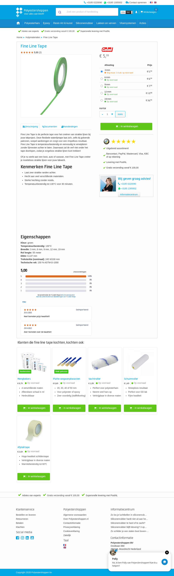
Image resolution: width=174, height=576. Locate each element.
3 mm (119, 71)
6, (149, 78)
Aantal (102, 108)
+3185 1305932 (114, 2)
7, (149, 86)
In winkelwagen (127, 126)
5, (149, 71)
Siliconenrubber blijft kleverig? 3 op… (129, 527)
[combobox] (87, 12)
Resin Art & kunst (62, 23)
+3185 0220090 (94, 2)
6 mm (111, 78)
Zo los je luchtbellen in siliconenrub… (129, 515)
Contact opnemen (136, 2)
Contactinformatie (72, 523)
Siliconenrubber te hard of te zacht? (128, 523)
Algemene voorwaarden (75, 515)
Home (19, 37)
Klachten (20, 527)
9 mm (111, 85)
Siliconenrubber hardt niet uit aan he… (129, 519)
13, (149, 93)
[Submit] (59, 11)
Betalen (19, 523)
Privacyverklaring (71, 527)
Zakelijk (67, 535)
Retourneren (22, 519)
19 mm (111, 100)
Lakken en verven (106, 23)
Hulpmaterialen (33, 37)
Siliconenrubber (84, 23)
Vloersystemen (128, 23)
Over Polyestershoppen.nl (76, 519)
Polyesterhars (32, 23)
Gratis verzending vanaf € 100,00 (60, 31)
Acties (142, 23)
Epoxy (46, 23)
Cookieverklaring (71, 531)
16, (149, 100)
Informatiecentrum (129, 194)
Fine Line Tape (50, 37)
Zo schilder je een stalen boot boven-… (130, 531)
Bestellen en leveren (26, 515)
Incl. (128, 12)
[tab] (30, 127)
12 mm (111, 93)
